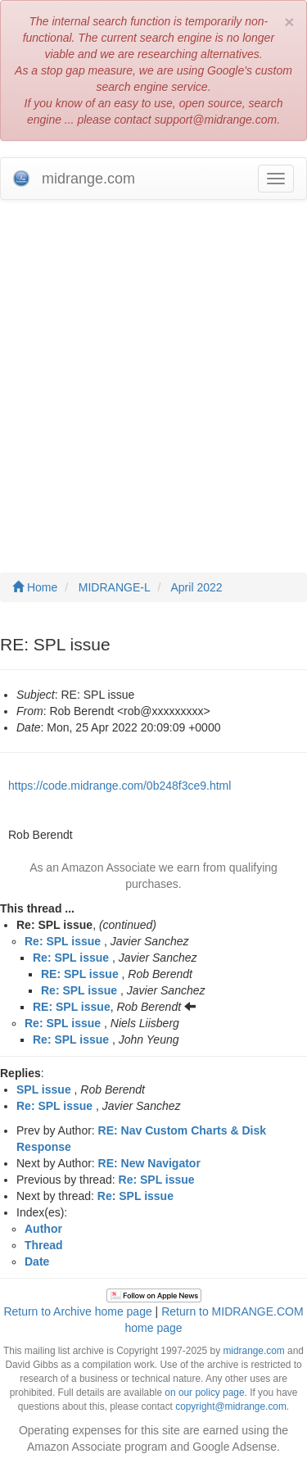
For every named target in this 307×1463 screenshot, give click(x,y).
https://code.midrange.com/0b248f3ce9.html (119, 785)
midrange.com (253, 1351)
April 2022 (197, 587)
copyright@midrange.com (231, 1406)
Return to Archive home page (77, 1311)
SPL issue (43, 1089)
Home (34, 587)
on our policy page (204, 1392)
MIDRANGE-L (115, 587)
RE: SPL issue (80, 974)
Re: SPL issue (63, 941)
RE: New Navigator (149, 1163)
